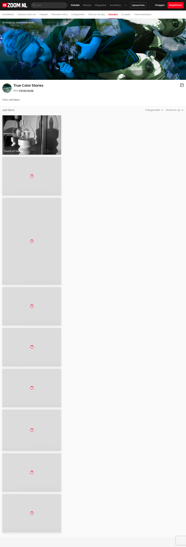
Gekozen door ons (26, 14)
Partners (154, 518)
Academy (115, 5)
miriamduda (26, 90)
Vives (91, 541)
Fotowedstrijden (142, 14)
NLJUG (114, 541)
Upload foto (138, 5)
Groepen (126, 14)
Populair (44, 14)
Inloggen (160, 5)
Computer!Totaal (52, 538)
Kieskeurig (17, 538)
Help (152, 523)
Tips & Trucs (67, 538)
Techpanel (126, 538)
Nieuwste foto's (60, 14)
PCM (40, 538)
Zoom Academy (64, 541)
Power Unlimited (165, 538)
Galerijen (113, 14)
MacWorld (103, 538)
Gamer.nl (136, 538)
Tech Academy (80, 541)
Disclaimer (155, 508)
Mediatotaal (80, 538)
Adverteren (155, 502)
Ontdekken (8, 14)
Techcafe (92, 538)
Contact (154, 528)
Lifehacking (114, 538)
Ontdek (75, 5)
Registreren (175, 5)
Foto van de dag (96, 14)
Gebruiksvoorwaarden (160, 513)
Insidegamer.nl (149, 538)
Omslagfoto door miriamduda (18, 22)
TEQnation (124, 541)
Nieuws (87, 5)
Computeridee (30, 538)
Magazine (100, 5)
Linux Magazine (102, 541)
